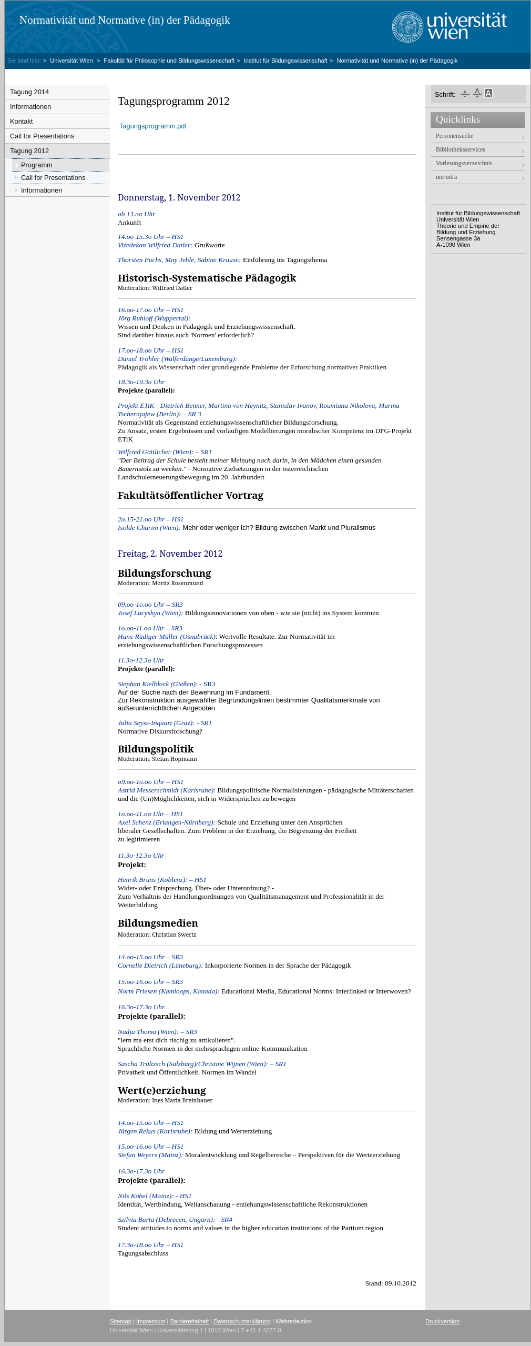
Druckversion (442, 1321)
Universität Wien (72, 60)
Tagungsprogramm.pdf (153, 126)
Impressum (150, 1321)
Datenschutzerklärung (242, 1321)
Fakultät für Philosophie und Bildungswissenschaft (169, 60)
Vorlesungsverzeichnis (464, 163)
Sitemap (120, 1321)
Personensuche (454, 135)
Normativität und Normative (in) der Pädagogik (124, 20)
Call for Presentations (42, 136)
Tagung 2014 (29, 92)
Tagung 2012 (29, 151)
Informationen (30, 107)
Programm (37, 165)
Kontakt (21, 121)
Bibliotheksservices (460, 149)
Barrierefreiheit (189, 1321)
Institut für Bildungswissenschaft (286, 60)
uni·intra (446, 176)
